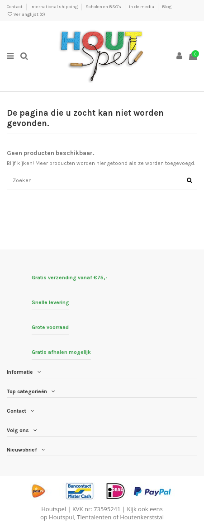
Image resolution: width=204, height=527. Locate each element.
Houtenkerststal (142, 517)
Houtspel (53, 509)
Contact (15, 6)
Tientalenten (94, 517)
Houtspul (61, 517)
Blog (166, 6)
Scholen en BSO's (103, 6)
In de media (142, 6)
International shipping (54, 6)
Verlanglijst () (26, 14)
